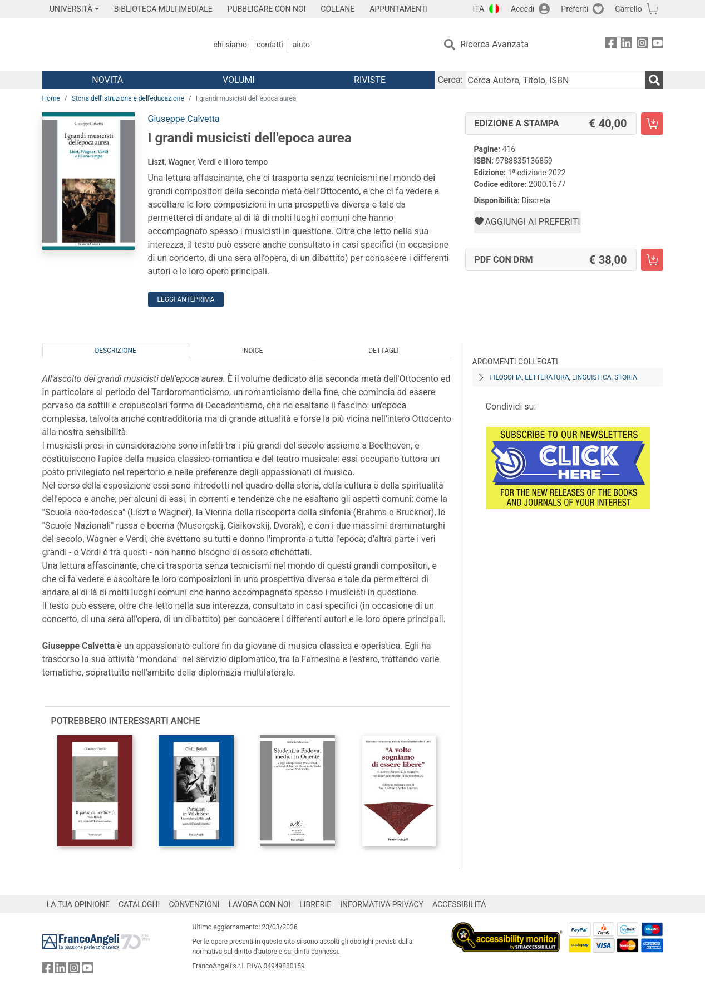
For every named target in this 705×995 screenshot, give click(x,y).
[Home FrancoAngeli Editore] (116, 44)
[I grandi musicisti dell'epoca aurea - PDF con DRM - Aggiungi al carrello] (652, 260)
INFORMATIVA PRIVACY (381, 904)
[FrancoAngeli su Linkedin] (626, 44)
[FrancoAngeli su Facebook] (611, 44)
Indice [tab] (252, 350)
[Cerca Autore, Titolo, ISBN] (555, 80)
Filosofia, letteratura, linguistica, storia (563, 377)
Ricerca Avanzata (494, 44)
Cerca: (449, 80)
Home (51, 98)
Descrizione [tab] (115, 350)
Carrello (628, 8)
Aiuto (301, 44)
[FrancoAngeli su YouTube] (657, 44)
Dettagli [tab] (383, 350)
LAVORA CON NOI (260, 904)
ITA (479, 8)
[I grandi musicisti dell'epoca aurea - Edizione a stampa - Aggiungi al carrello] (652, 123)
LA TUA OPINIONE (78, 904)
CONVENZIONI (194, 904)
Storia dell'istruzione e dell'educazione (128, 98)
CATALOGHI (139, 904)
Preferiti (574, 8)
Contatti (270, 44)
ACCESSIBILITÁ (459, 904)
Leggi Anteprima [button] (186, 299)
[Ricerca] (654, 80)
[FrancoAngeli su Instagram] (642, 44)
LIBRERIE (315, 904)
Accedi (523, 8)
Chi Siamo (230, 44)
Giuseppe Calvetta (184, 119)
